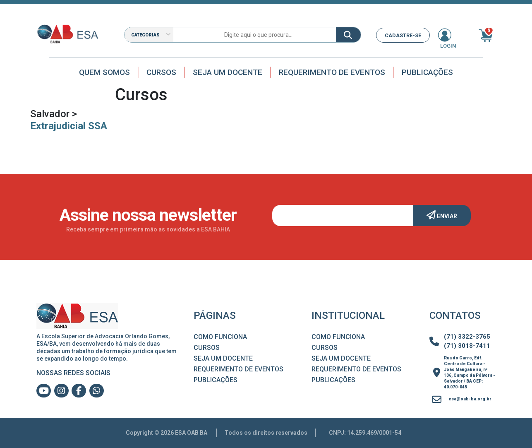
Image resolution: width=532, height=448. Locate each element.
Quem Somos (104, 72)
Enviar (442, 214)
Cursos (161, 72)
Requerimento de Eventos (332, 72)
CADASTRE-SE (403, 35)
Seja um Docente (223, 358)
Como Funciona (220, 337)
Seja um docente (227, 72)
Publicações (427, 72)
